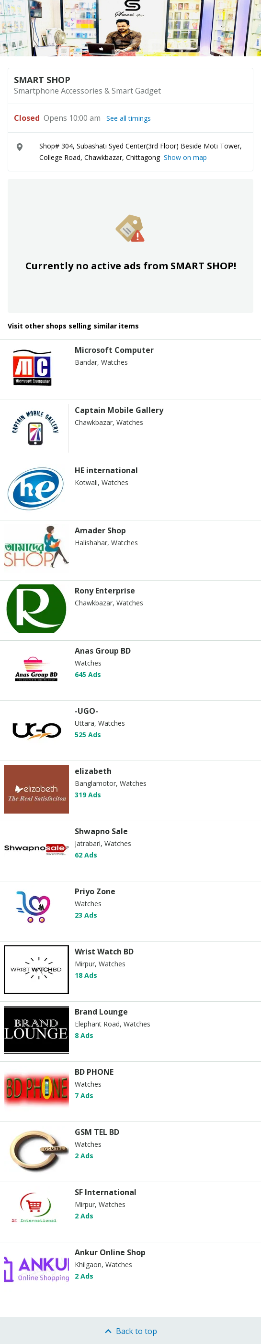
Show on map (185, 157)
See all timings (128, 118)
